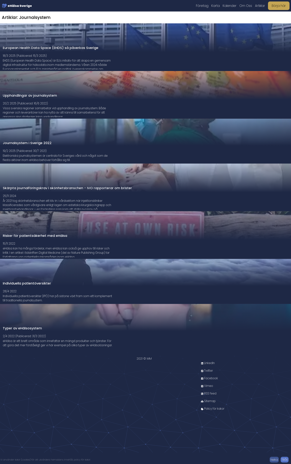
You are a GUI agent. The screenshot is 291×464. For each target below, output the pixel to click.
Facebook (210, 390)
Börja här (279, 6)
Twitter (207, 382)
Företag (202, 6)
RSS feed (209, 405)
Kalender (229, 6)
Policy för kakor (213, 420)
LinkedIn (208, 374)
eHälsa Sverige (17, 5)
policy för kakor (82, 459)
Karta (215, 6)
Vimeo (207, 397)
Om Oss (245, 6)
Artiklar (260, 6)
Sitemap (209, 412)
